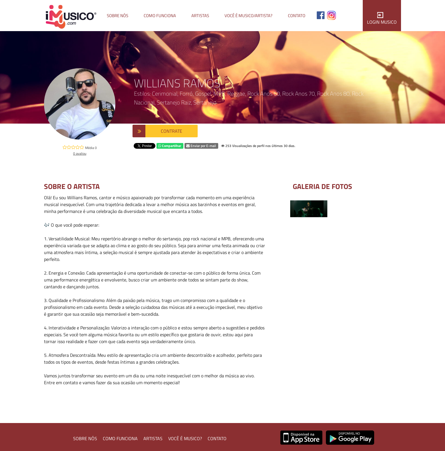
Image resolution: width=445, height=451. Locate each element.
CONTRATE (171, 131)
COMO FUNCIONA (120, 438)
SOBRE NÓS (85, 438)
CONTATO (217, 438)
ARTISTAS (153, 438)
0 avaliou (79, 153)
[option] (308, 208)
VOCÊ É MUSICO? (185, 438)
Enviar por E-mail (201, 145)
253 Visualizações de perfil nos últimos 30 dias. (258, 145)
